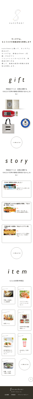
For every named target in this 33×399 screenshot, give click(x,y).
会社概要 (7, 394)
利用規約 (13, 394)
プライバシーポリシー (23, 394)
